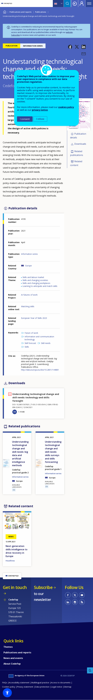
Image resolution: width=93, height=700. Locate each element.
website (69, 32)
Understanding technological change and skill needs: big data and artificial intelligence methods (20, 453)
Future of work (31, 333)
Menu (89, 3)
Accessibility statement (19, 682)
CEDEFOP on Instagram (75, 602)
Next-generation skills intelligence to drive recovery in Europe (16, 551)
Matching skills (27, 306)
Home (4, 11)
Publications (40, 12)
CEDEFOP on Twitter (75, 595)
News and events (13, 658)
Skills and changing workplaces (36, 283)
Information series (29, 254)
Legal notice (56, 686)
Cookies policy (8, 686)
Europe (28, 265)
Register (81, 3)
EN (14, 411)
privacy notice (40, 109)
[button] (70, 47)
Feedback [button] (90, 670)
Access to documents (61, 682)
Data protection (42, 686)
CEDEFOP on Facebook (68, 595)
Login (74, 3)
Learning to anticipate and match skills (39, 286)
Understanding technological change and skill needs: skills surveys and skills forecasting (53, 451)
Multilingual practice (40, 682)
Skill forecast (30, 343)
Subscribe (15, 35)
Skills (27, 346)
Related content (76, 163)
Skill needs (45, 343)
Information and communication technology (39, 338)
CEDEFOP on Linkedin (68, 602)
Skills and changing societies (35, 280)
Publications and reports (20, 12)
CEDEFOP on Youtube (82, 595)
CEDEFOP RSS (82, 602)
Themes (8, 646)
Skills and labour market (33, 277)
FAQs (4, 682)
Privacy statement (25, 686)
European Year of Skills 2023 (34, 318)
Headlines (10, 560)
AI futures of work (29, 294)
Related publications (76, 153)
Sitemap (67, 686)
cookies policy (66, 107)
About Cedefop (12, 663)
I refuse (40, 119)
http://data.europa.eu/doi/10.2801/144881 (40, 369)
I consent (25, 119)
